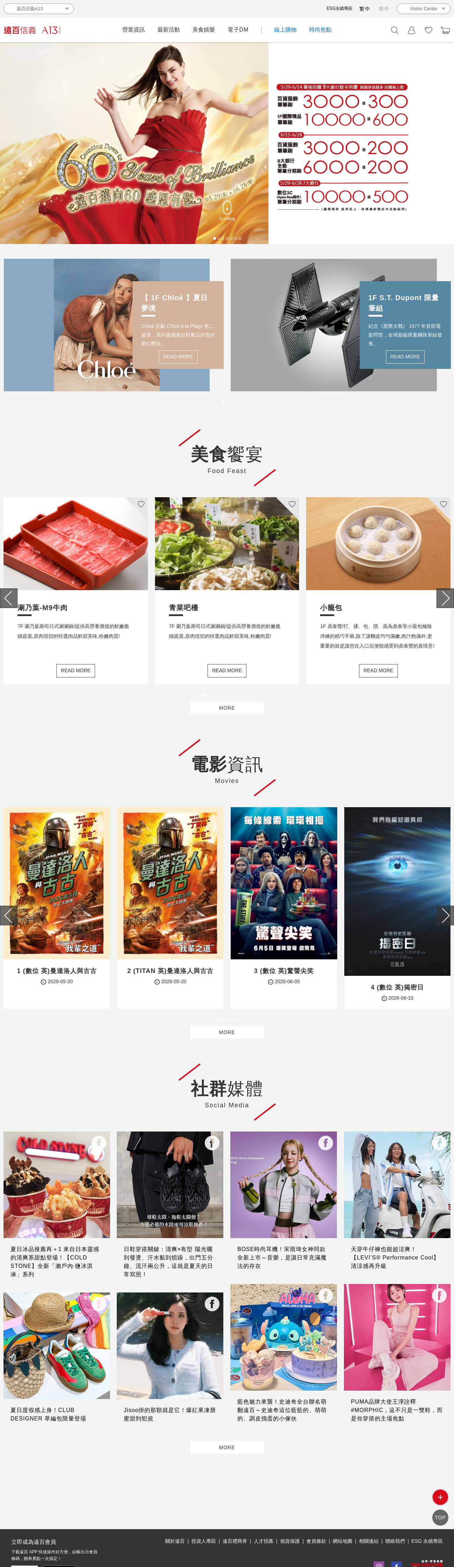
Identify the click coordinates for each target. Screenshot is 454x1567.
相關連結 (369, 1509)
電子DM (238, 30)
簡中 (384, 9)
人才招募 (263, 1509)
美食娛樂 (203, 30)
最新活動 (168, 30)
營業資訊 (133, 30)
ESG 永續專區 (427, 1509)
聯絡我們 (395, 1509)
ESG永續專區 (339, 8)
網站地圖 (342, 1509)
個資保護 (290, 1509)
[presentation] (9, 600)
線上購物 (285, 30)
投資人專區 (203, 1509)
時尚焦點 (320, 30)
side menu (440, 1503)
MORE (227, 717)
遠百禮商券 (235, 1509)
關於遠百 (175, 1509)
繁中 (365, 9)
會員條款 (316, 1509)
